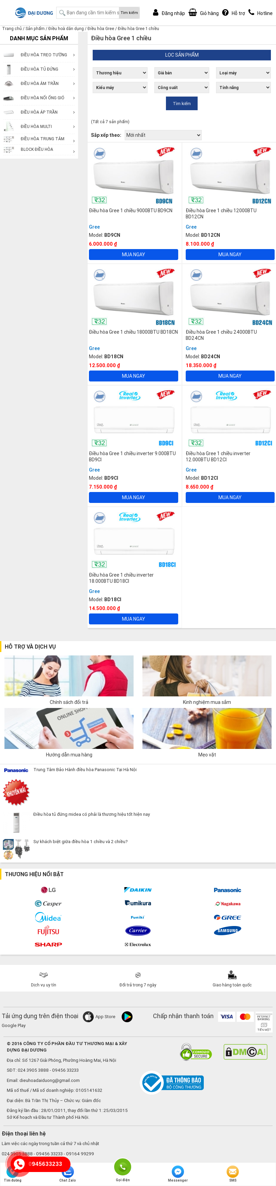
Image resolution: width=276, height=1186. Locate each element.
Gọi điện (122, 1166)
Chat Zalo (67, 1174)
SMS (233, 1174)
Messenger (178, 1174)
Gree (94, 227)
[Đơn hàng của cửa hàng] (163, 135)
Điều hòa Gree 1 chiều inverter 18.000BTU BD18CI (121, 578)
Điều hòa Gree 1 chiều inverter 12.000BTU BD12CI (218, 456)
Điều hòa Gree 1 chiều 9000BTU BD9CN (130, 210)
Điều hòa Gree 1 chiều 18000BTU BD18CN (133, 332)
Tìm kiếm (129, 12)
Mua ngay (133, 254)
